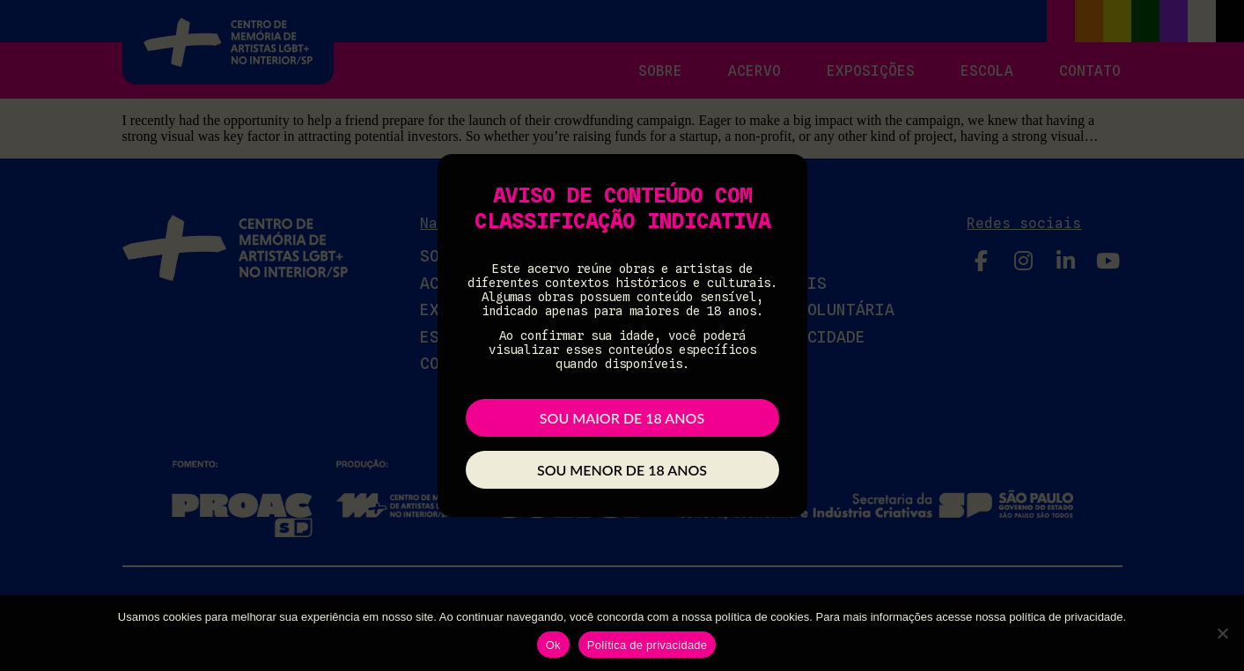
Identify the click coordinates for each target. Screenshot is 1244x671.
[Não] (1222, 633)
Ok (553, 645)
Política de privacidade (647, 645)
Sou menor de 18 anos (622, 469)
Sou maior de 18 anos (622, 417)
